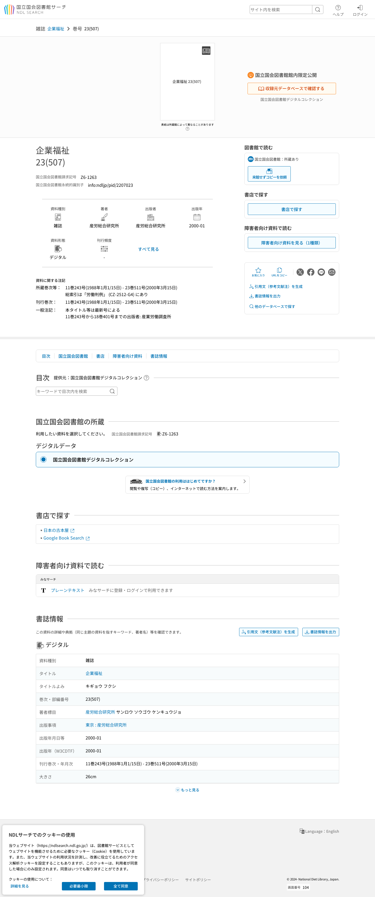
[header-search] (286, 9)
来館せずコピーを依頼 (269, 174)
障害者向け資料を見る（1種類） (292, 242)
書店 (100, 356)
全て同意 (121, 886)
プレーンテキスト (68, 590)
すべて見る (148, 249)
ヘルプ (338, 10)
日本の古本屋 (59, 530)
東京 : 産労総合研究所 (106, 725)
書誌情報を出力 (264, 296)
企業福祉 (55, 28)
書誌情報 (158, 356)
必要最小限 (79, 886)
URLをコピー (279, 272)
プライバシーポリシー (160, 879)
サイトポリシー (198, 879)
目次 (46, 356)
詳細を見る (20, 886)
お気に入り (258, 272)
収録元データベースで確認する (291, 88)
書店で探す (291, 209)
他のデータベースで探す (272, 306)
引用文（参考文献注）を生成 (276, 286)
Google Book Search (66, 538)
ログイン (360, 10)
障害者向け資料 (127, 356)
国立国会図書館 (73, 356)
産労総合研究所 (100, 712)
